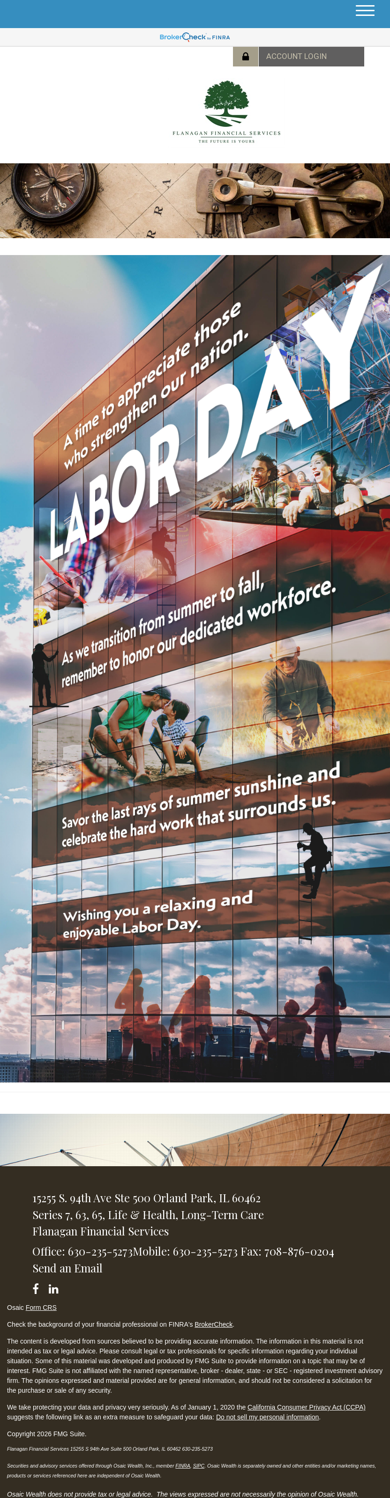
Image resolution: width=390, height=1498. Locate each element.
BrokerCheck (213, 1324)
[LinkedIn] (55, 1287)
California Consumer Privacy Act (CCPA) (307, 1407)
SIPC (199, 1466)
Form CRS (41, 1307)
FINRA (182, 1466)
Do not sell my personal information (267, 1417)
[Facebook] (38, 1287)
